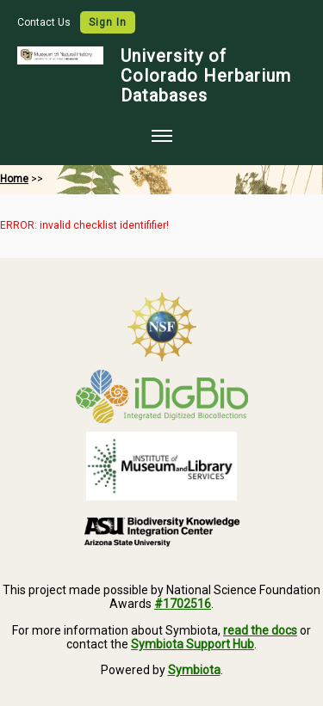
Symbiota (194, 670)
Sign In (108, 22)
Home (14, 179)
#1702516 (182, 604)
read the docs (260, 630)
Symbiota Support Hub (192, 644)
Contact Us (45, 22)
